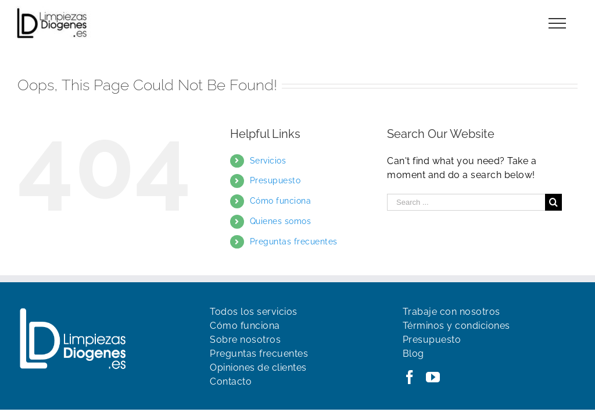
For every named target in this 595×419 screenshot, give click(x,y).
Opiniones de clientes (258, 367)
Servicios (268, 160)
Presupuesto (275, 180)
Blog (413, 353)
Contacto (231, 381)
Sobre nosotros (245, 339)
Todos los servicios (254, 311)
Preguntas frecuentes (294, 241)
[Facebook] (410, 377)
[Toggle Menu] (558, 23)
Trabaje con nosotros (451, 311)
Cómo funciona (280, 200)
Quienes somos (280, 221)
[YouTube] (433, 377)
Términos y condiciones (456, 325)
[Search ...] (466, 202)
